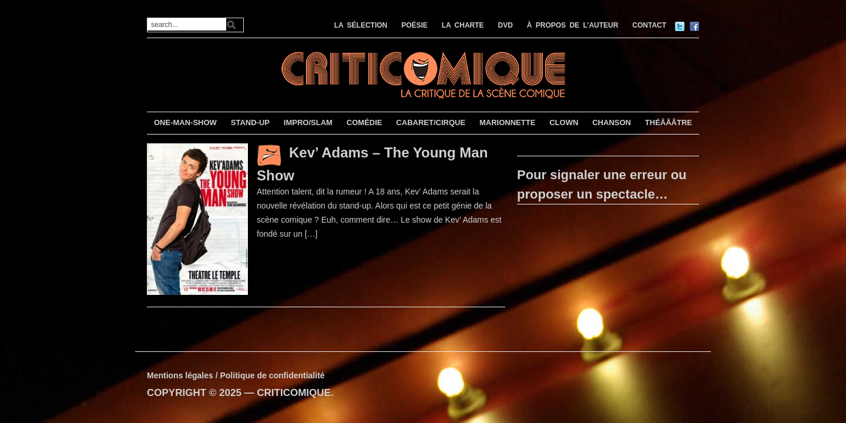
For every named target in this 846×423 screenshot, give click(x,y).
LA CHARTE (463, 25)
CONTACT (649, 25)
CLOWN (563, 122)
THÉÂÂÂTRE (668, 122)
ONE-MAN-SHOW (185, 122)
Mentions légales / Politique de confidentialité (236, 375)
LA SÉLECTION (361, 25)
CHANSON (611, 122)
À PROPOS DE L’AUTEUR (573, 25)
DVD (505, 25)
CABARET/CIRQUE (430, 122)
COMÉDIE (364, 122)
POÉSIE (414, 25)
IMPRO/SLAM (308, 122)
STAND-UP (250, 122)
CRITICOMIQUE (294, 392)
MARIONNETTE (507, 122)
